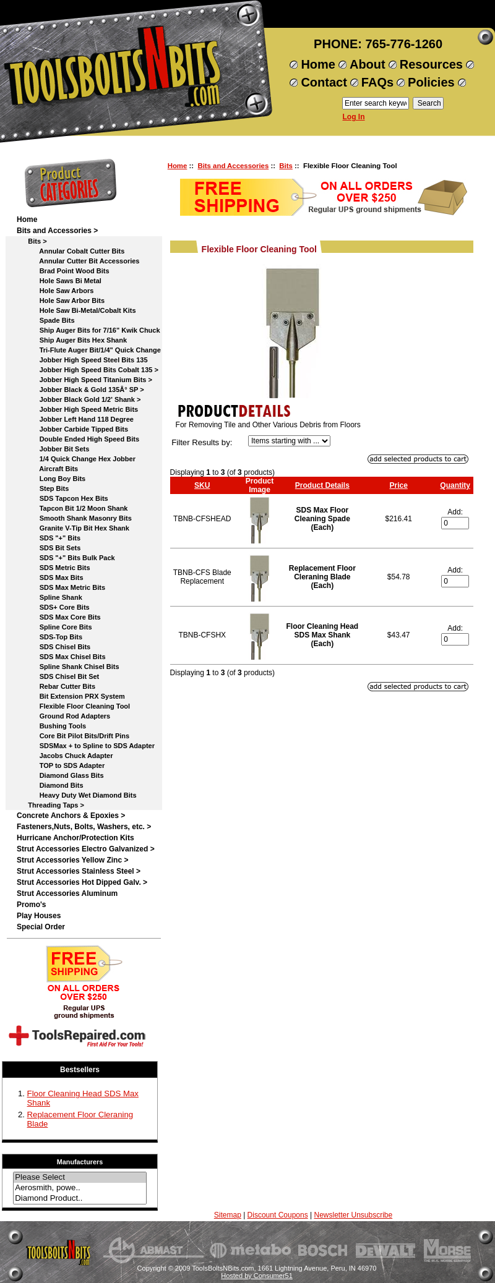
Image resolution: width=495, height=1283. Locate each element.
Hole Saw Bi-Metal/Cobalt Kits (76, 310)
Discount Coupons (278, 1215)
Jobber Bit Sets (53, 449)
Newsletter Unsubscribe (353, 1215)
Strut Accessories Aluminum (67, 893)
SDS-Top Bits (49, 637)
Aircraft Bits (47, 468)
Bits (286, 165)
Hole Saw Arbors (55, 290)
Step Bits (43, 488)
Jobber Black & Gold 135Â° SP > (80, 389)
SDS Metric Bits (53, 567)
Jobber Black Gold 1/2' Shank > (78, 399)
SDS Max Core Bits (59, 617)
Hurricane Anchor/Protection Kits (75, 837)
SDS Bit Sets (48, 548)
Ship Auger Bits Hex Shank (72, 340)
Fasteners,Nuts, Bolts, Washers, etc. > (84, 826)
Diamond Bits (50, 785)
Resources (431, 64)
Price (398, 485)
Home (318, 64)
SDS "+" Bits (48, 538)
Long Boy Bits (51, 478)
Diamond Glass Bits (60, 775)
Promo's (31, 904)
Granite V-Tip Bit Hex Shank (73, 528)
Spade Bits (46, 320)
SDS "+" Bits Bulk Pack (66, 557)
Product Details (322, 485)
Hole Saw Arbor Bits (61, 300)
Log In (354, 117)
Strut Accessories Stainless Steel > (78, 871)
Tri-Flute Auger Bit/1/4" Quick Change (89, 350)
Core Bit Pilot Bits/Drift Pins (73, 736)
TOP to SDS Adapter (61, 765)
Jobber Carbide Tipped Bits (72, 429)
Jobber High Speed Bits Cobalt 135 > (87, 369)
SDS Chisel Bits (53, 646)
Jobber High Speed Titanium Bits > (84, 379)
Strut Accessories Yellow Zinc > (72, 860)
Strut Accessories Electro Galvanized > (86, 849)
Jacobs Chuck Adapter (65, 755)
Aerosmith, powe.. (80, 1188)
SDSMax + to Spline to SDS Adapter (86, 745)
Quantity (455, 485)
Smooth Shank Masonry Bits (74, 518)
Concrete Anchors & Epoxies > (71, 815)
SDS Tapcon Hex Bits (62, 498)
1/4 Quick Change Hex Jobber (76, 458)
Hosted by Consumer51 (257, 1275)
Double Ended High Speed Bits (78, 439)
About (367, 64)
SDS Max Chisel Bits (61, 656)
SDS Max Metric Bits (61, 587)
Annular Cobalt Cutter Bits (70, 251)
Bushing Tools (51, 726)
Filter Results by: (201, 442)
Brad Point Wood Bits (63, 271)
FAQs (377, 82)
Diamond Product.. (80, 1198)
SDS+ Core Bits (53, 607)
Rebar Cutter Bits (56, 686)
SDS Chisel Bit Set (58, 676)
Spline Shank (49, 597)
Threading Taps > (50, 805)
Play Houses (39, 915)
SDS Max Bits (50, 577)
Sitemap (227, 1215)
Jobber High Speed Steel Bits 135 (82, 360)
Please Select (80, 1177)
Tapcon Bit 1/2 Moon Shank (72, 508)
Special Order (41, 927)
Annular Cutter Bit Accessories (78, 261)
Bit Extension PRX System (71, 696)
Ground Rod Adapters (63, 716)
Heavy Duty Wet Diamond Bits (77, 795)
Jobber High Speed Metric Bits (77, 409)
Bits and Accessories (233, 165)
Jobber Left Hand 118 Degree (75, 419)
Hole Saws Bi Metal (59, 280)
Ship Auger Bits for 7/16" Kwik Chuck (88, 330)
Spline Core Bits (54, 627)
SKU (202, 485)
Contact (323, 82)
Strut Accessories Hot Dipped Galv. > (82, 882)
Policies (431, 82)
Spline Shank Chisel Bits (68, 666)
